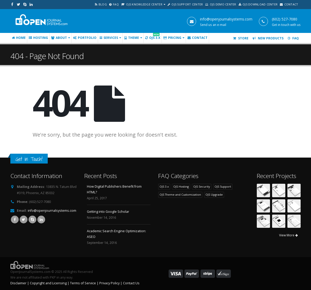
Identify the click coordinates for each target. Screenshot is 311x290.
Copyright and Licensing (48, 283)
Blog (101, 4)
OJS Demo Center (220, 4)
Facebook (15, 219)
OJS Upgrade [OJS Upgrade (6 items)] (214, 194)
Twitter (23, 219)
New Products (268, 38)
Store (240, 38)
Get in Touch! (29, 159)
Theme (131, 38)
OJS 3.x (152, 36)
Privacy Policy (109, 283)
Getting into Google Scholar (108, 211)
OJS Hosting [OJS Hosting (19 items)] (181, 186)
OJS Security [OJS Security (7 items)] (201, 186)
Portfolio (84, 38)
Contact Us (131, 283)
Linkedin (41, 219)
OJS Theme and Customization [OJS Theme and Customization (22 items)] (180, 194)
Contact (289, 4)
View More (288, 235)
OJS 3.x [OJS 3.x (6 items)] (164, 186)
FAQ (114, 4)
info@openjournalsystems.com (52, 210)
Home (19, 38)
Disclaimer (18, 283)
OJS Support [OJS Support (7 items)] (223, 186)
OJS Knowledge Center (141, 4)
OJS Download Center (258, 4)
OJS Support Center (185, 4)
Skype (32, 219)
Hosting (38, 38)
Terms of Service (83, 283)
